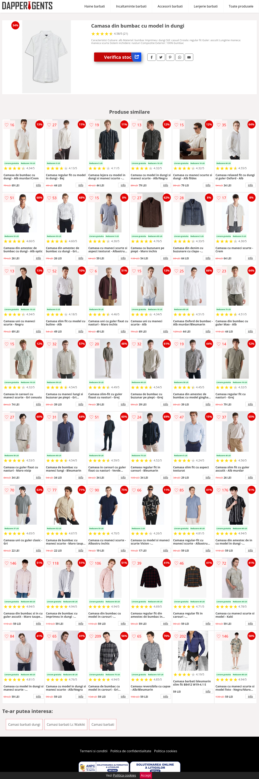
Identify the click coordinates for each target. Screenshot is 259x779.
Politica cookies (165, 751)
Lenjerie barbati (206, 6)
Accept (146, 775)
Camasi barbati (102, 724)
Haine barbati (94, 6)
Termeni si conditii (94, 751)
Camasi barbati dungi (24, 724)
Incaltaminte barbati (131, 6)
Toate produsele (241, 6)
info (38, 185)
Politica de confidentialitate (130, 751)
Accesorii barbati (170, 6)
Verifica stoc (122, 57)
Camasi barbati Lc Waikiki (66, 724)
